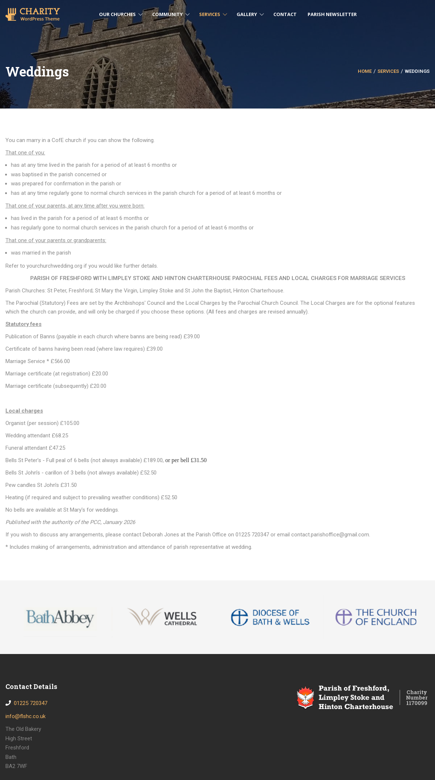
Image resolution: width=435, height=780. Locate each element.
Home (365, 71)
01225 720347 (29, 703)
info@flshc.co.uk (25, 716)
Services (388, 71)
